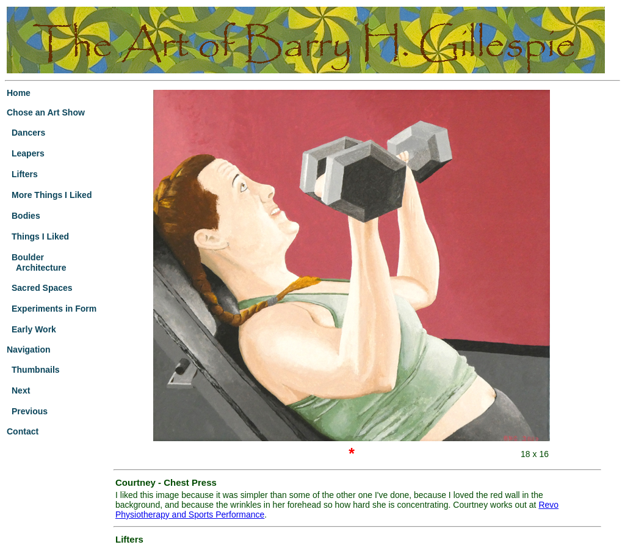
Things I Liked (40, 236)
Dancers (28, 132)
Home (19, 93)
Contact (22, 431)
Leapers (28, 153)
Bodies (26, 216)
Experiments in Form (54, 308)
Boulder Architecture (37, 262)
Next (21, 390)
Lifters (25, 174)
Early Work (34, 329)
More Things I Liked (52, 195)
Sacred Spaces (42, 288)
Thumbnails (36, 370)
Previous (30, 411)
